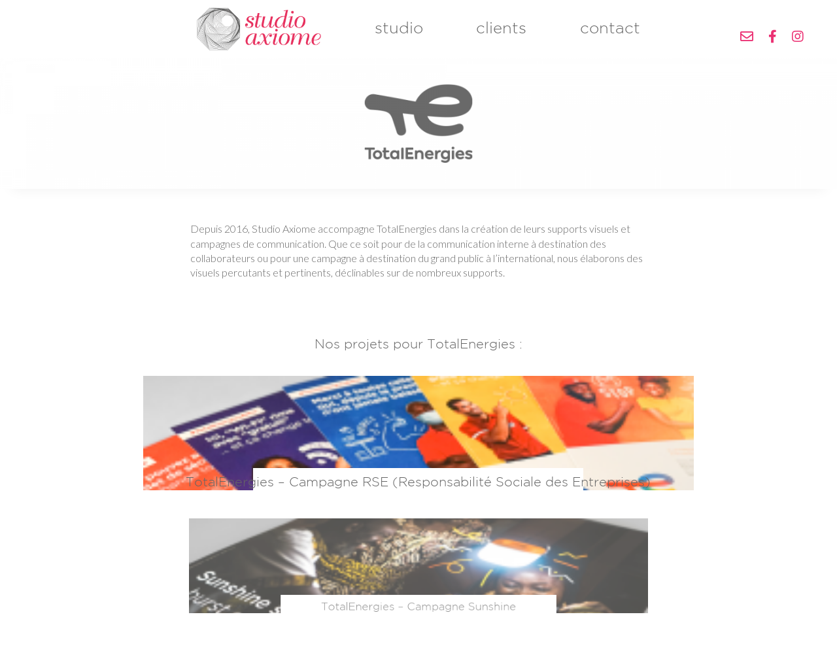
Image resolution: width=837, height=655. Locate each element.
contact (610, 36)
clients (501, 36)
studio (399, 36)
